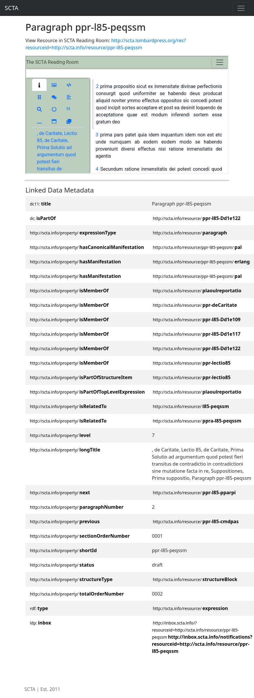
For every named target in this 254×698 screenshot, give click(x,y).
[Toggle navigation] (241, 8)
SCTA (11, 8)
